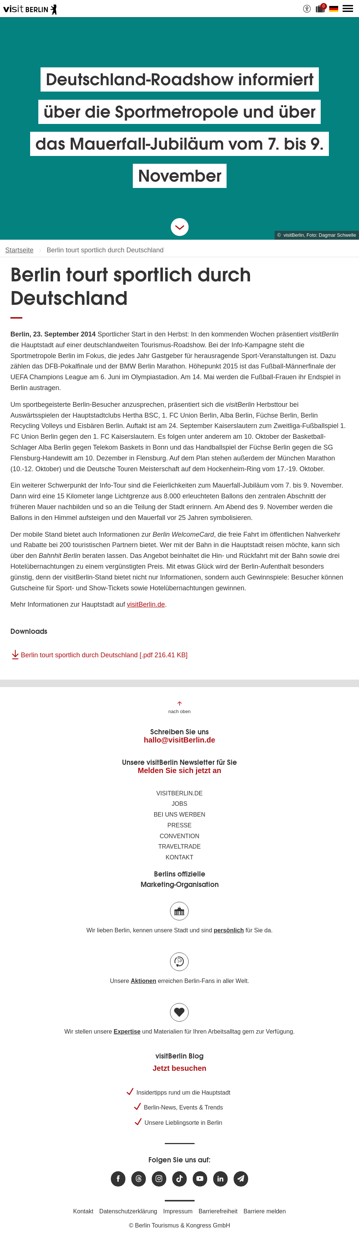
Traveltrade (179, 846)
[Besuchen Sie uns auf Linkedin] (220, 1179)
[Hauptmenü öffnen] (348, 8)
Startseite (19, 250)
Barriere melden (265, 1211)
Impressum (178, 1211)
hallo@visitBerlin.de (179, 740)
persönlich (229, 930)
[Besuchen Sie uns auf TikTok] (179, 1179)
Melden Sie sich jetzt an (179, 770)
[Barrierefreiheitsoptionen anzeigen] (307, 8)
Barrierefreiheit (218, 1211)
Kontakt (179, 857)
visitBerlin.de (146, 604)
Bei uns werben (179, 814)
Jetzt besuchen (179, 1068)
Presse (179, 825)
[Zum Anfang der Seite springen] (180, 707)
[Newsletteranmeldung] (241, 1179)
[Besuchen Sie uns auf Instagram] (159, 1179)
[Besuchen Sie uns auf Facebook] (118, 1179)
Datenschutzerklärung (128, 1211)
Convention (179, 836)
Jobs (179, 804)
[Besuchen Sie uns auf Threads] (138, 1179)
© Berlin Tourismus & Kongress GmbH (179, 1225)
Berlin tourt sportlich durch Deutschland (104, 655)
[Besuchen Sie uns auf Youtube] (200, 1179)
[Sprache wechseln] (335, 8)
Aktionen (143, 981)
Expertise (126, 1031)
